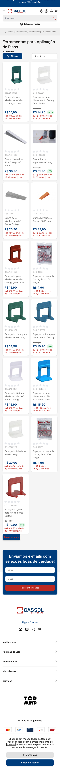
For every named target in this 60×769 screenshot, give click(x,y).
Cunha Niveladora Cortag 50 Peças (42, 219)
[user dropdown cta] (51, 11)
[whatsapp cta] (46, 11)
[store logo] (17, 11)
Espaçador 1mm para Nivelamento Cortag (44, 336)
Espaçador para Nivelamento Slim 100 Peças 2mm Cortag (13, 100)
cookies (11, 744)
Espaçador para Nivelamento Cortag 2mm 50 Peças (43, 100)
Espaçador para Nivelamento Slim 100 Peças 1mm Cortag (42, 396)
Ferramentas (21, 31)
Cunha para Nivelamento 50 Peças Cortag (12, 221)
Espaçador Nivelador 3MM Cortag (15, 453)
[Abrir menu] (5, 11)
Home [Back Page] (8, 31)
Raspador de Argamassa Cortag (42, 161)
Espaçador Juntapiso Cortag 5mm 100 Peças (44, 454)
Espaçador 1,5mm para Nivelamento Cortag (13, 512)
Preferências (30, 755)
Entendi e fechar (30, 762)
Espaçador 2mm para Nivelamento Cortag (15, 336)
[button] (30, 24)
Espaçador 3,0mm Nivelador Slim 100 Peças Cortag (14, 396)
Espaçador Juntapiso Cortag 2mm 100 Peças (44, 279)
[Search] (54, 18)
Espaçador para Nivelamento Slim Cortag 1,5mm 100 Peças (14, 279)
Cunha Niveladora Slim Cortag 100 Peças (13, 162)
